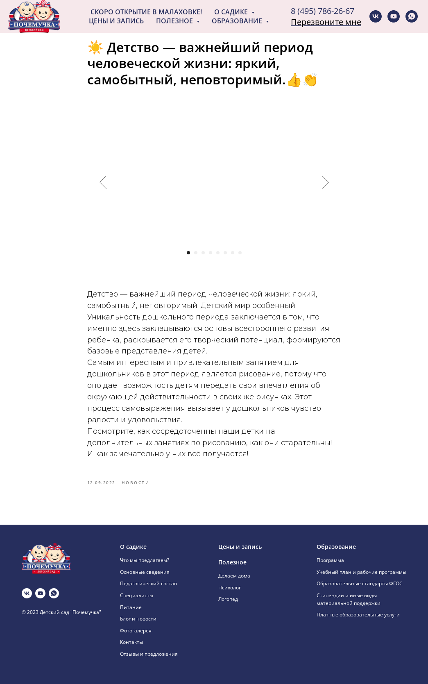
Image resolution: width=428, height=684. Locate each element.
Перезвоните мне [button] (326, 21)
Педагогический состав (148, 583)
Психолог (229, 587)
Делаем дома (234, 575)
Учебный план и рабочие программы (361, 571)
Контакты (131, 642)
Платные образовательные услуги (358, 614)
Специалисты (136, 595)
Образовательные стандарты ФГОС (360, 583)
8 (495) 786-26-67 (322, 10)
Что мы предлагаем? (144, 560)
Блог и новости (138, 618)
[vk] (375, 16)
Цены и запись (116, 20)
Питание (131, 607)
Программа (330, 560)
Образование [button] (238, 20)
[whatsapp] (411, 16)
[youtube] (393, 16)
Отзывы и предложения (149, 653)
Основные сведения (145, 571)
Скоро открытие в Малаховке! (146, 11)
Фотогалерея (136, 630)
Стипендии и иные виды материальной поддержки (348, 599)
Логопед (228, 599)
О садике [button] (231, 11)
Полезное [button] (175, 20)
